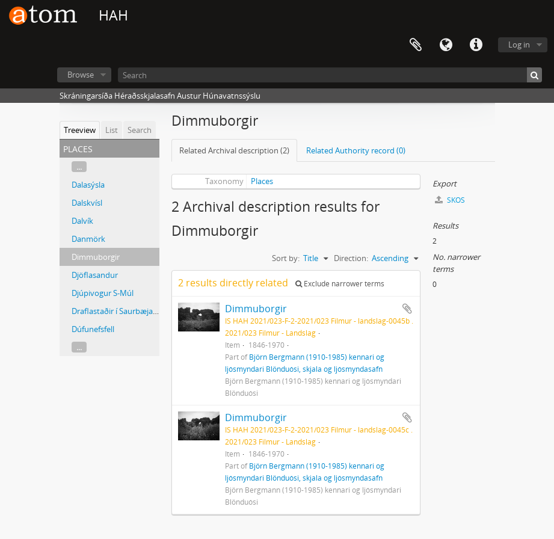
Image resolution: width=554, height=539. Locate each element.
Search (140, 130)
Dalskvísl (87, 202)
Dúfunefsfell (93, 329)
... (79, 166)
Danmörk (88, 238)
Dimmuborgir (96, 256)
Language (446, 45)
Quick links (476, 45)
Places (262, 181)
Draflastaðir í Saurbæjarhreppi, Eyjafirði (142, 311)
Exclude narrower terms (339, 284)
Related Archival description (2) (234, 150)
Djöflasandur (95, 275)
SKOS (450, 200)
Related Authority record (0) (355, 150)
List (111, 130)
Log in (519, 44)
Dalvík (82, 220)
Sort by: (286, 258)
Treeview (80, 130)
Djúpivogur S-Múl (103, 293)
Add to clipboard (407, 309)
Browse (80, 74)
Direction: (351, 258)
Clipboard (416, 45)
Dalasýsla (88, 184)
